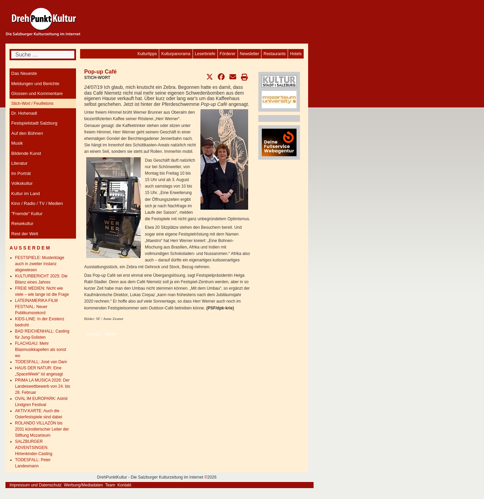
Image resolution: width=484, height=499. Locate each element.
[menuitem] (296, 54)
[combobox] (42, 55)
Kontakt (124, 485)
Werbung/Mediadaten (83, 485)
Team (110, 485)
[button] (209, 77)
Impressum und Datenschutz (36, 485)
